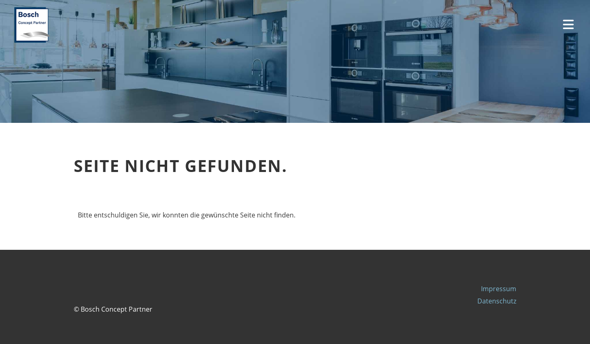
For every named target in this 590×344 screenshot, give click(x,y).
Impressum (498, 288)
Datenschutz (496, 301)
